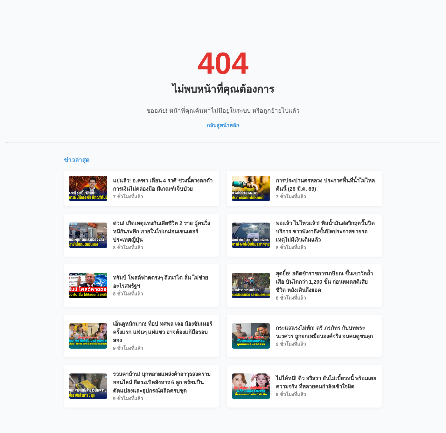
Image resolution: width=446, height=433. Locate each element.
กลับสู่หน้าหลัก (223, 125)
